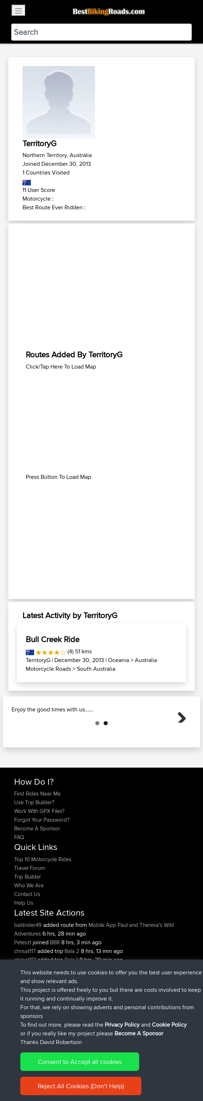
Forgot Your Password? (42, 856)
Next (179, 733)
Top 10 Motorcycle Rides (42, 895)
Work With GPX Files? (39, 847)
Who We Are (29, 921)
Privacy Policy (122, 1034)
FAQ (19, 873)
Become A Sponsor (37, 864)
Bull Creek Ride (52, 639)
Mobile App (102, 961)
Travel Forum (29, 904)
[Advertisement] (101, 286)
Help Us (23, 939)
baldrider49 (28, 961)
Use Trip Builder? (34, 838)
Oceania (118, 660)
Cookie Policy (169, 1034)
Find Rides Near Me (37, 830)
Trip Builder (27, 913)
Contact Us (27, 930)
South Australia (96, 669)
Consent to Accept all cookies (80, 1071)
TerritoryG (38, 660)
